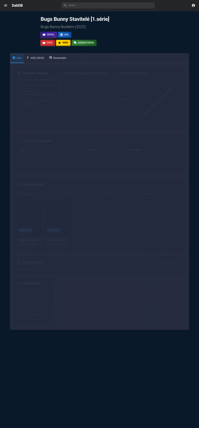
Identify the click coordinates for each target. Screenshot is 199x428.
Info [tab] (16, 65)
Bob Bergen (33, 172)
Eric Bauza (33, 164)
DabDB (17, 5)
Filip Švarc (156, 164)
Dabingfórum (84, 42)
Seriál (48, 34)
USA (64, 34)
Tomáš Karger (105, 164)
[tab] (35, 65)
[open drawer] (5, 5)
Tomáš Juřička (105, 172)
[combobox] (37, 201)
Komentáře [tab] (57, 65)
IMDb (63, 42)
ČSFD (47, 42)
